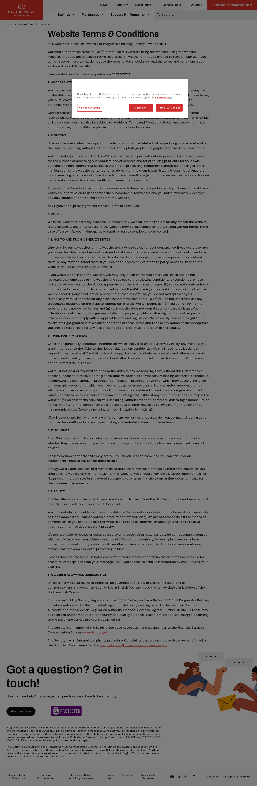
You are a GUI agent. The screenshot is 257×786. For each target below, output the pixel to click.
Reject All (140, 107)
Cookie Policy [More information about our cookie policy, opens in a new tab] (162, 97)
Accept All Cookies (169, 107)
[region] (130, 98)
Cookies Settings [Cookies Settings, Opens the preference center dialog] (89, 107)
